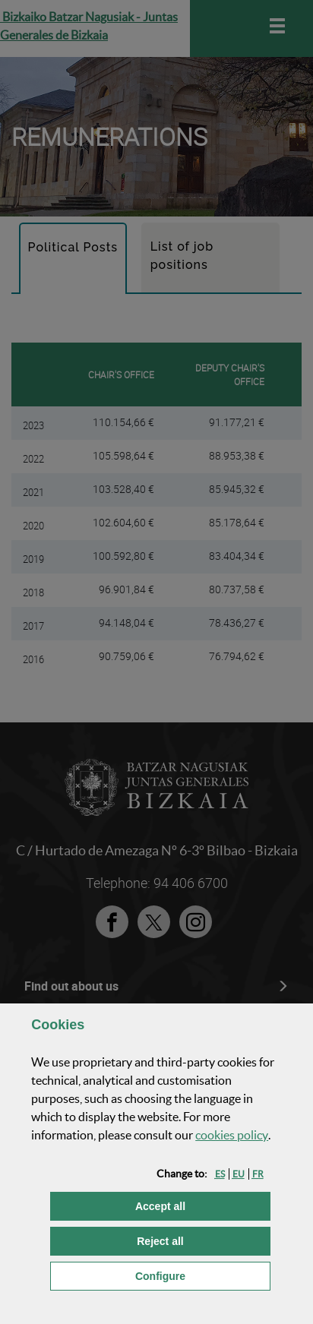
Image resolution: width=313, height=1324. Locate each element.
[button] (220, 1174)
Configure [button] (202, 1275)
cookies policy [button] (231, 1135)
